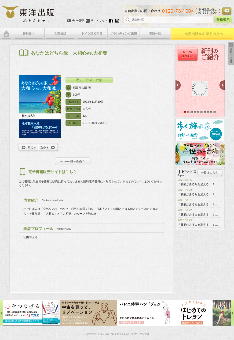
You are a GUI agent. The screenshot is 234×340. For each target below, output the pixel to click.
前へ (28, 147)
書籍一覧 (155, 34)
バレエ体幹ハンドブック (145, 313)
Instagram (117, 21)
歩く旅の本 (200, 130)
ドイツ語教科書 (92, 34)
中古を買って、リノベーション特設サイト (88, 313)
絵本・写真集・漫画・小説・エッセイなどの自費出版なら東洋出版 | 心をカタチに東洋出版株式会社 (27, 14)
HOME (6, 34)
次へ (48, 147)
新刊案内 (28, 34)
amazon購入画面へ (73, 161)
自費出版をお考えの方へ (202, 34)
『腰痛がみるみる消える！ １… (198, 184)
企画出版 (60, 34)
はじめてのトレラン (202, 313)
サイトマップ (96, 21)
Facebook (111, 21)
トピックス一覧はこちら (210, 172)
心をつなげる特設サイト (31, 313)
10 (214, 112)
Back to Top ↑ (231, 53)
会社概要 (75, 21)
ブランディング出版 (123, 34)
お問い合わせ (226, 11)
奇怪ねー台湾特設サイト (200, 154)
